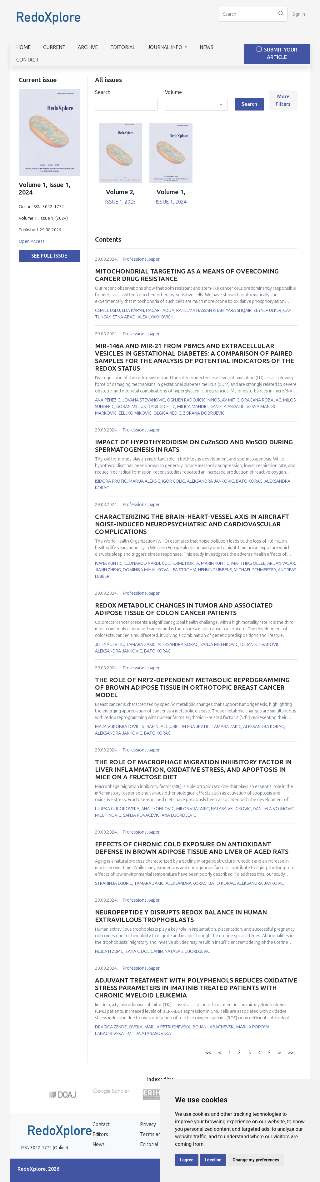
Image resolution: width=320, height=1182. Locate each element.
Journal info (165, 47)
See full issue (49, 256)
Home (23, 47)
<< (208, 1053)
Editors (100, 1134)
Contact (27, 60)
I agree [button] (186, 1159)
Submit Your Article (277, 53)
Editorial (122, 47)
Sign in (298, 14)
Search (102, 92)
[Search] (247, 14)
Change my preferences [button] (255, 1159)
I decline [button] (213, 1159)
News (206, 47)
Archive (88, 47)
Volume (173, 92)
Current (54, 47)
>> (291, 1053)
